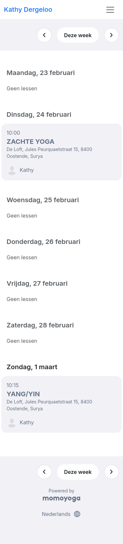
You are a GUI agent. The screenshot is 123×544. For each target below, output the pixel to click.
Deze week (78, 35)
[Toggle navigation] (110, 10)
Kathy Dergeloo (28, 9)
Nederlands (61, 514)
